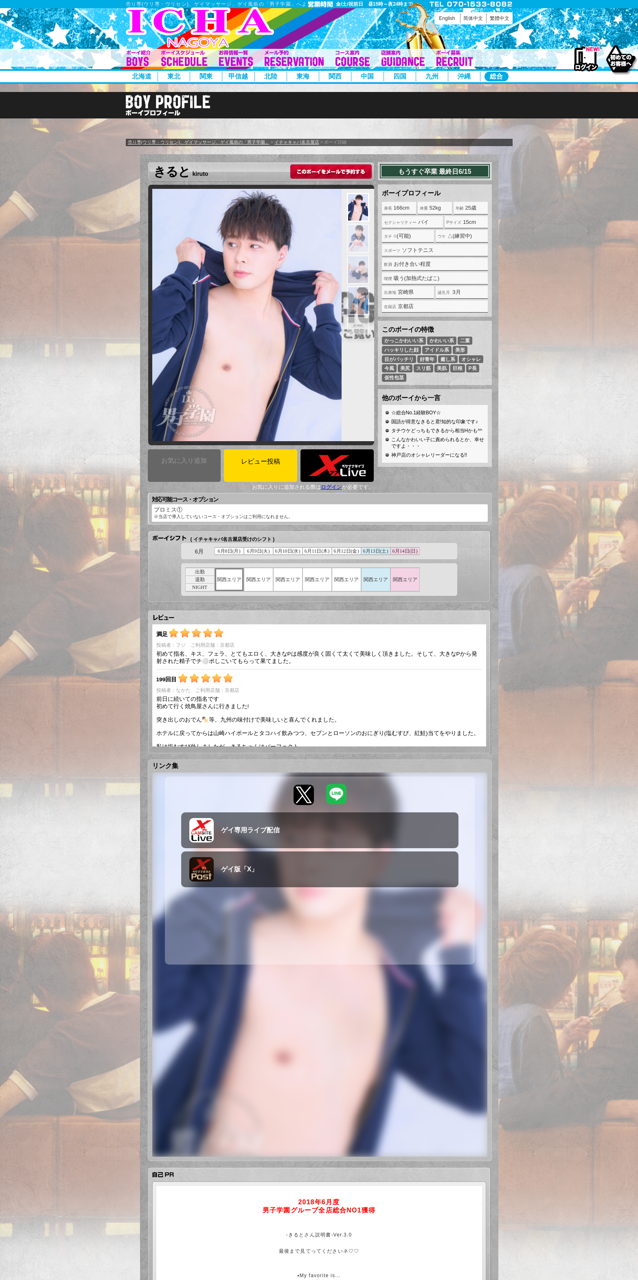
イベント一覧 (236, 58)
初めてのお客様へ (620, 58)
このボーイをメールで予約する (331, 171)
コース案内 (353, 58)
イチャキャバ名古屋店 (296, 142)
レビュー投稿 (260, 461)
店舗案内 (403, 58)
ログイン (586, 59)
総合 (496, 76)
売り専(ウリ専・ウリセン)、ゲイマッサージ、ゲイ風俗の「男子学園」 (199, 142)
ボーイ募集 (455, 58)
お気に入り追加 (184, 460)
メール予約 (294, 58)
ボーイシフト (184, 58)
